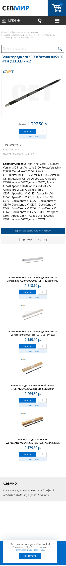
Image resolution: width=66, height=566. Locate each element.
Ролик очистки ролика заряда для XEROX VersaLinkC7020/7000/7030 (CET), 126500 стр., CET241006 (32, 281)
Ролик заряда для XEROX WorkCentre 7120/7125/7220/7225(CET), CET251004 (32, 387)
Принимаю (30, 556)
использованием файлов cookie (30, 550)
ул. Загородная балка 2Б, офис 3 (36, 490)
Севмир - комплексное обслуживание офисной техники (20, 8)
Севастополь (10, 490)
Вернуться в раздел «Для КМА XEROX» (33, 231)
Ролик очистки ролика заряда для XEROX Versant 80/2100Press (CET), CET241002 (32, 333)
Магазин (14, 20)
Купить (27, 131)
